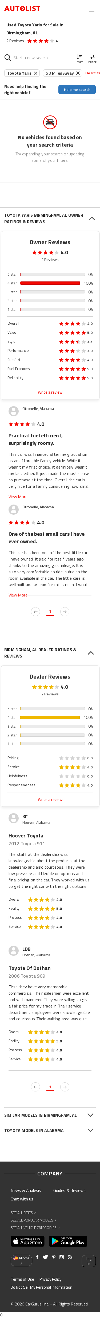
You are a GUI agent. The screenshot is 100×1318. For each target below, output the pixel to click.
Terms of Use (22, 1279)
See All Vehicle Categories (35, 1227)
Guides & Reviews (69, 1190)
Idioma (21, 1260)
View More (18, 497)
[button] (79, 57)
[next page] (64, 611)
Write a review (50, 392)
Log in (88, 1261)
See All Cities (23, 1212)
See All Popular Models (33, 1220)
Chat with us (22, 1199)
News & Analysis (26, 1190)
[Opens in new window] (28, 1241)
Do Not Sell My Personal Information (41, 1287)
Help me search (77, 89)
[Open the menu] (91, 9)
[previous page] (35, 611)
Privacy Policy (50, 1279)
